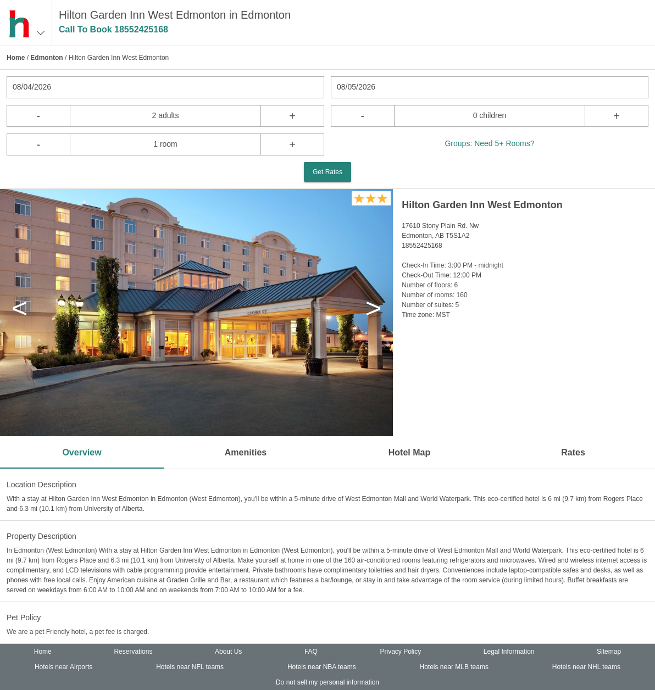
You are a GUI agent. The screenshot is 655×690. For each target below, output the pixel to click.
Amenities (246, 452)
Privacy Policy (400, 651)
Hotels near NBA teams (321, 667)
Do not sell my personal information (327, 682)
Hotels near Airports (63, 667)
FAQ (311, 651)
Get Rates (327, 172)
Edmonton (46, 58)
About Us (228, 651)
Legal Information (509, 651)
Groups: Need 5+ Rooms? (489, 143)
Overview (81, 452)
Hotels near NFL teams (190, 667)
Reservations (133, 651)
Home (16, 58)
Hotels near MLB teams (454, 667)
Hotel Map (409, 452)
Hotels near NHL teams (586, 667)
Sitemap (609, 651)
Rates (573, 452)
